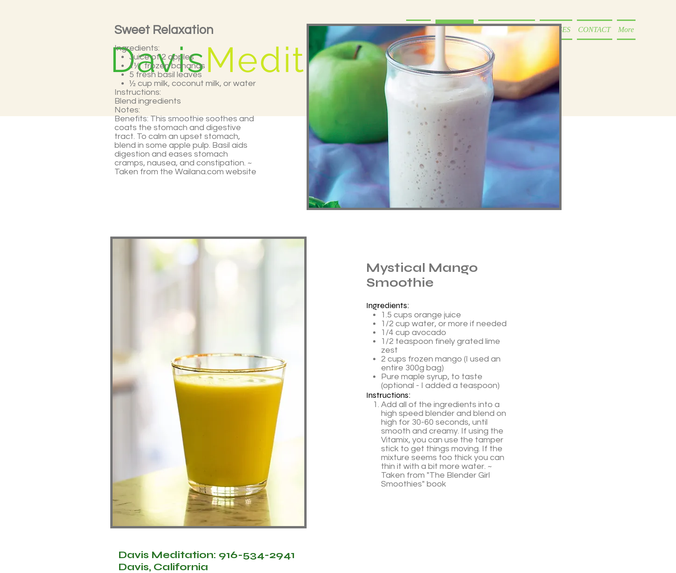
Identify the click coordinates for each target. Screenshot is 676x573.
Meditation (299, 59)
